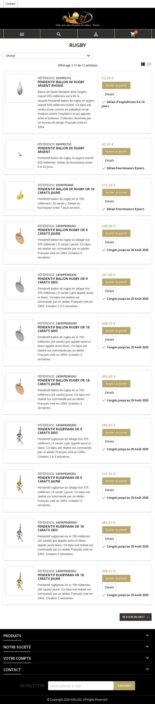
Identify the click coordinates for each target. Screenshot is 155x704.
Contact (10, 4)
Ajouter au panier (116, 85)
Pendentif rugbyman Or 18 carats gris (61, 528)
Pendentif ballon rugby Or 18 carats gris (63, 329)
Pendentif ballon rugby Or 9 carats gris (63, 280)
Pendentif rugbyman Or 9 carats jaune (60, 479)
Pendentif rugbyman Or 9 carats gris (60, 431)
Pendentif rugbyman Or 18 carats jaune (61, 577)
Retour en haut (136, 617)
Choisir (48, 55)
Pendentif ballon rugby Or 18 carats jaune (63, 382)
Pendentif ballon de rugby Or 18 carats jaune (66, 191)
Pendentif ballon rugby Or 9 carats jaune (63, 232)
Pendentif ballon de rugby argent (61, 150)
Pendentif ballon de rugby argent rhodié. (61, 84)
